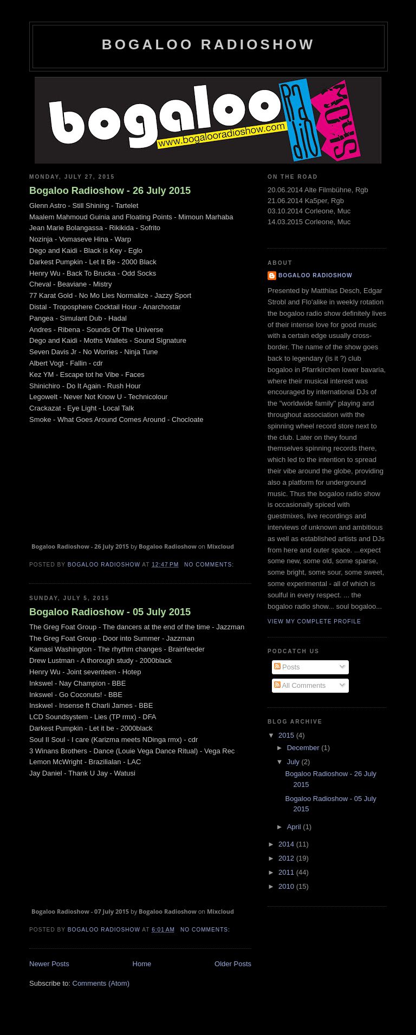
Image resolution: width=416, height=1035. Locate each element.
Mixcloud (220, 546)
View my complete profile (314, 621)
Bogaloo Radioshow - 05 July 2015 (110, 612)
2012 (287, 858)
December (304, 748)
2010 (287, 886)
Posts (287, 667)
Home (142, 964)
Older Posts (232, 964)
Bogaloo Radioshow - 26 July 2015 (110, 190)
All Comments (300, 685)
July (294, 762)
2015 (287, 735)
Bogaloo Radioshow (209, 44)
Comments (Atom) (101, 983)
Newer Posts (49, 964)
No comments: (210, 565)
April (295, 827)
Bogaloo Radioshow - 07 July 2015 (80, 911)
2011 (287, 872)
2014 (287, 844)
